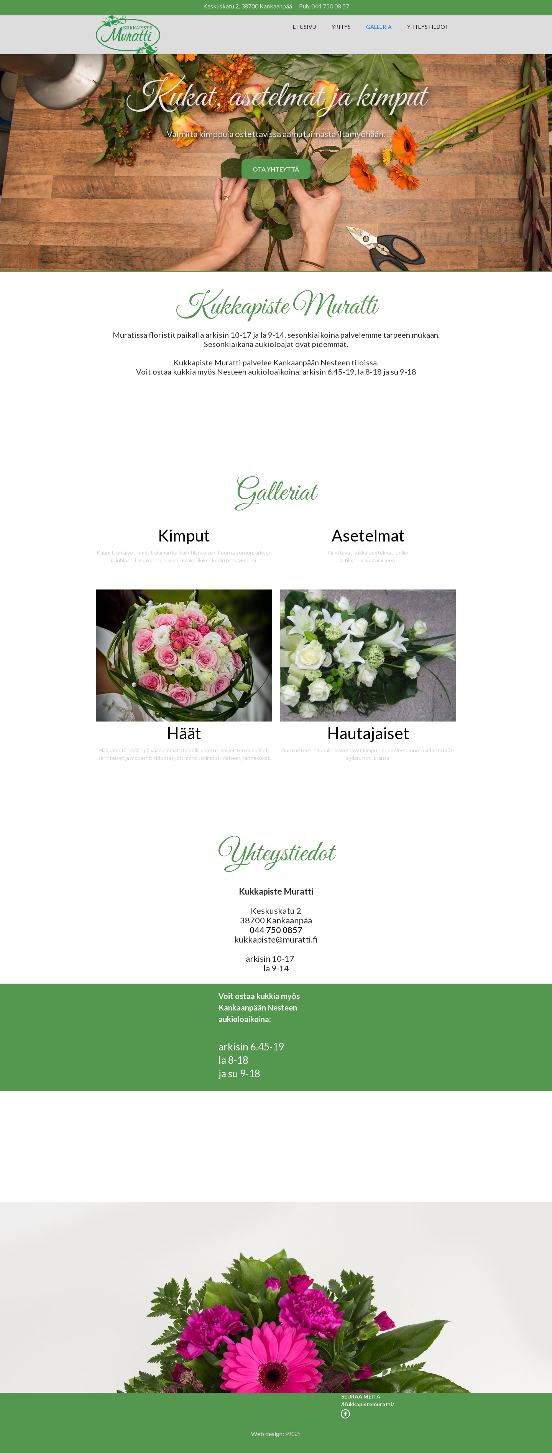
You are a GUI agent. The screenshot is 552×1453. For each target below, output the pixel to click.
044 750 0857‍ (276, 930)
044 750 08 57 (330, 6)
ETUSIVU (304, 26)
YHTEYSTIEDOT (428, 26)
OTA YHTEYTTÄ (276, 169)
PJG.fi (293, 1433)
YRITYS (341, 26)
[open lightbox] (184, 542)
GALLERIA (379, 26)
